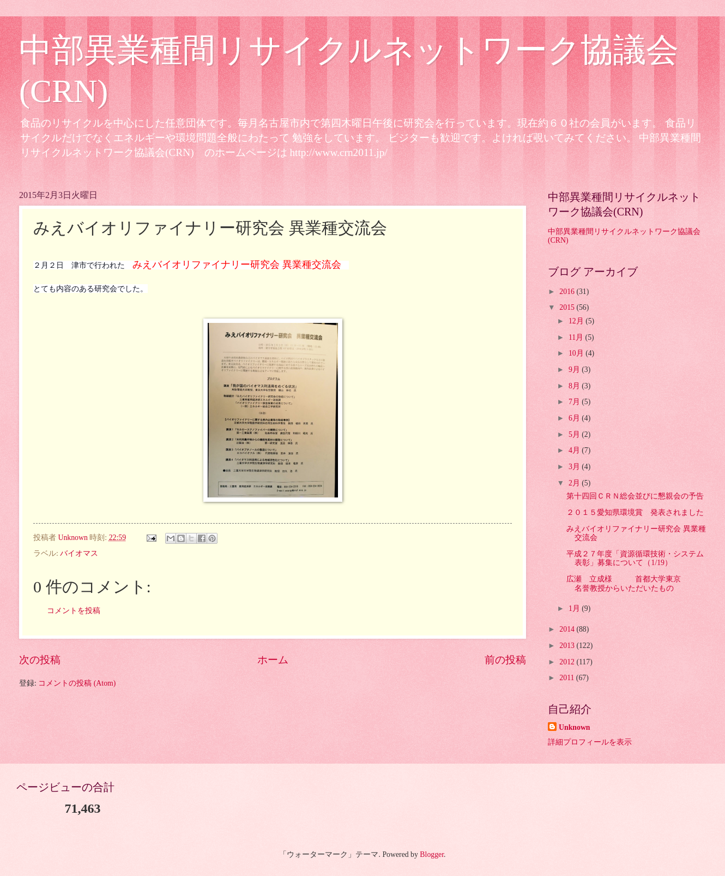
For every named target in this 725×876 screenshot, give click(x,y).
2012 (567, 662)
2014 (567, 629)
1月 (575, 608)
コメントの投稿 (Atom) (77, 683)
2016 (567, 291)
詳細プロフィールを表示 (590, 742)
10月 (577, 353)
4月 (575, 450)
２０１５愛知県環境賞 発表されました (635, 512)
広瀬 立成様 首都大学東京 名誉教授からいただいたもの (635, 583)
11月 (577, 337)
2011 (567, 678)
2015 (567, 307)
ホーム (272, 659)
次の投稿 (40, 659)
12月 (577, 321)
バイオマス (79, 553)
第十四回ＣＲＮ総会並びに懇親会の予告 (635, 496)
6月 (575, 418)
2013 (567, 645)
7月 (575, 402)
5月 (575, 434)
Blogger (432, 854)
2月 (575, 483)
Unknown (574, 727)
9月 (575, 369)
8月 (575, 386)
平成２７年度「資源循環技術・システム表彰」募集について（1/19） (635, 558)
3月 (575, 467)
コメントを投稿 (73, 611)
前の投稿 (505, 659)
